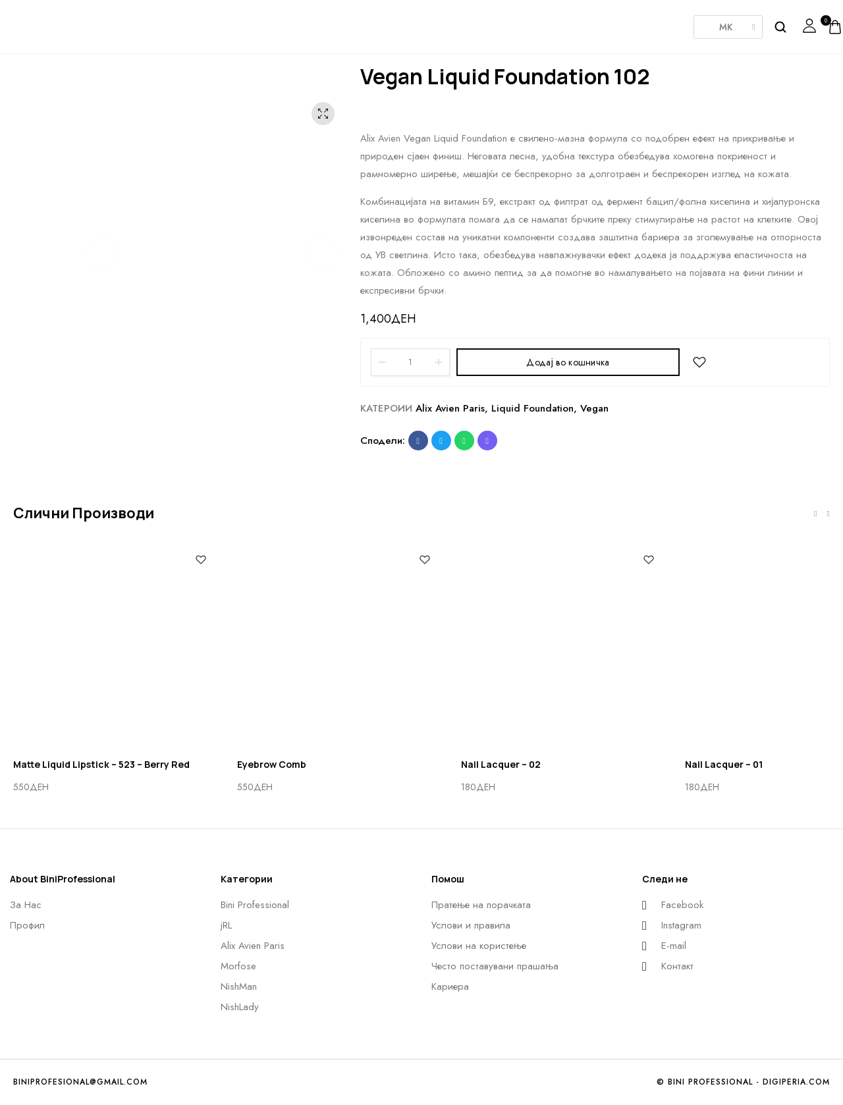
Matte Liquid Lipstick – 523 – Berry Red (101, 764)
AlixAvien (349, 22)
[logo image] (49, 25)
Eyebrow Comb (271, 764)
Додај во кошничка (567, 362)
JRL (283, 22)
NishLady (546, 20)
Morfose (415, 22)
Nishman (480, 22)
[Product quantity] (410, 362)
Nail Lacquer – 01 (724, 764)
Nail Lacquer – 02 (501, 764)
